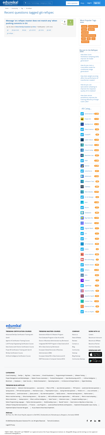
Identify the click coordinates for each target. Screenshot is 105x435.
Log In (89, 3)
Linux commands (92, 391)
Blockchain (88, 223)
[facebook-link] (87, 421)
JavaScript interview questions (90, 388)
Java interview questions (64, 388)
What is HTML (50, 388)
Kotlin (87, 249)
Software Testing (90, 181)
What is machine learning (13, 396)
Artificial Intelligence (89, 378)
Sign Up (97, 3)
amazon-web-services (88, 35)
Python (87, 166)
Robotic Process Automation (40, 378)
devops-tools (15, 30)
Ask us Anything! (90, 312)
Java (86, 202)
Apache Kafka (89, 291)
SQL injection (42, 396)
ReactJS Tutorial (63, 402)
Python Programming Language (15, 402)
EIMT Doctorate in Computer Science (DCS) (52, 359)
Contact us (75, 344)
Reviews (74, 341)
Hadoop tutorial (23, 399)
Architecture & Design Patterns (70, 381)
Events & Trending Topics (90, 306)
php (89, 39)
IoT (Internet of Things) (90, 244)
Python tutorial (88, 393)
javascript (85, 32)
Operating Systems (53, 381)
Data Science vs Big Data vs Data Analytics (82, 402)
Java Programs (41, 405)
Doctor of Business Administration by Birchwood (53, 341)
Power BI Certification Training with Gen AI (19, 350)
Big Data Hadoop (89, 218)
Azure (87, 207)
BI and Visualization (48, 375)
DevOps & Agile (89, 124)
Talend (87, 280)
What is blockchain (11, 399)
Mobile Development (90, 265)
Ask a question (72, 3)
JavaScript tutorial (22, 393)
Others (87, 270)
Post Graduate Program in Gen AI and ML (51, 338)
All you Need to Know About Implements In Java (43, 408)
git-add (49, 30)
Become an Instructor (95, 338)
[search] (25, 2)
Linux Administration (90, 254)
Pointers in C (81, 391)
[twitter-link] (91, 421)
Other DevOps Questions (23, 27)
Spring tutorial (10, 391)
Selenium (88, 176)
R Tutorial (32, 405)
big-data (91, 29)
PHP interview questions (23, 391)
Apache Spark (89, 296)
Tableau (87, 187)
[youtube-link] (99, 421)
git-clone (41, 30)
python (84, 29)
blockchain (85, 42)
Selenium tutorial (11, 388)
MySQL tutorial (60, 393)
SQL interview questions (47, 393)
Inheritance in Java (38, 391)
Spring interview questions (67, 391)
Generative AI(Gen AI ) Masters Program (51, 334)
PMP (86, 161)
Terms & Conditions (53, 421)
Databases (17, 381)
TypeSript (88, 286)
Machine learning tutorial (74, 393)
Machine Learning (90, 155)
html (83, 39)
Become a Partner (94, 344)
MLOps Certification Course (14, 353)
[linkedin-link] (95, 421)
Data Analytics (89, 145)
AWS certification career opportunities (59, 396)
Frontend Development (56, 378)
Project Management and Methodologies (17, 378)
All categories (87, 108)
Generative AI (89, 114)
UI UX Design (89, 197)
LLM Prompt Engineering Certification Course (19, 344)
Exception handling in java (79, 399)
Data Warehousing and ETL (73, 378)
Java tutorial (40, 388)
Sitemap (74, 353)
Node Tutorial (52, 399)
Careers (91, 334)
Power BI (88, 119)
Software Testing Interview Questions (16, 405)
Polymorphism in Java (52, 391)
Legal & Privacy (10, 425)
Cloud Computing (89, 150)
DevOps (20, 375)
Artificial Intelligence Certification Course (18, 356)
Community (75, 350)
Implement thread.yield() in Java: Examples (86, 405)
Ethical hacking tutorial (29, 396)
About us (75, 334)
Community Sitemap (78, 359)
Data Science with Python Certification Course (20, 347)
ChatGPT (88, 135)
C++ (86, 239)
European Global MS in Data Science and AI (52, 356)
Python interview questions (34, 402)
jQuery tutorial (34, 393)
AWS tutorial (75, 396)
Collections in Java (64, 399)
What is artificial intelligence (38, 399)
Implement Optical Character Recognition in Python (17, 408)
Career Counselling (89, 301)
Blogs (82, 3)
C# (86, 233)
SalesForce (88, 171)
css (93, 39)
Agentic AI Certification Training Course (18, 341)
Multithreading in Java (50, 402)
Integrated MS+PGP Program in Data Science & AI (54, 344)
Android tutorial (10, 393)
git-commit (32, 30)
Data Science (89, 129)
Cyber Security (27, 381)
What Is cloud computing (89, 396)
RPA (86, 275)
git (8, 30)
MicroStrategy (89, 259)
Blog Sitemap (76, 356)
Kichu (34, 27)
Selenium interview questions (26, 388)
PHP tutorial (76, 388)
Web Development (89, 192)
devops (24, 30)
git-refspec (10, 33)
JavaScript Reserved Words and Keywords (60, 405)
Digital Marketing (90, 228)
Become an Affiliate (94, 341)
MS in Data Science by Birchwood (49, 347)
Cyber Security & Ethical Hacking (89, 140)
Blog (73, 347)
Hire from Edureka (94, 347)
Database (88, 213)
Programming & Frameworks (64, 375)
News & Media (76, 338)
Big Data (27, 375)
